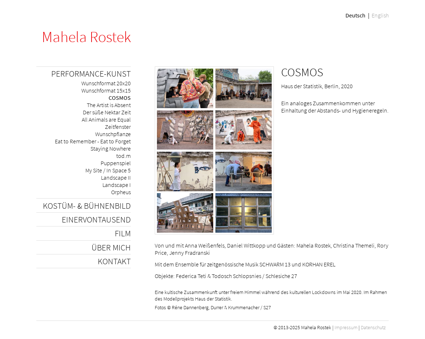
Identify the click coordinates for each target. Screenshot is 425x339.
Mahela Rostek (86, 36)
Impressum (346, 327)
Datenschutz (373, 327)
